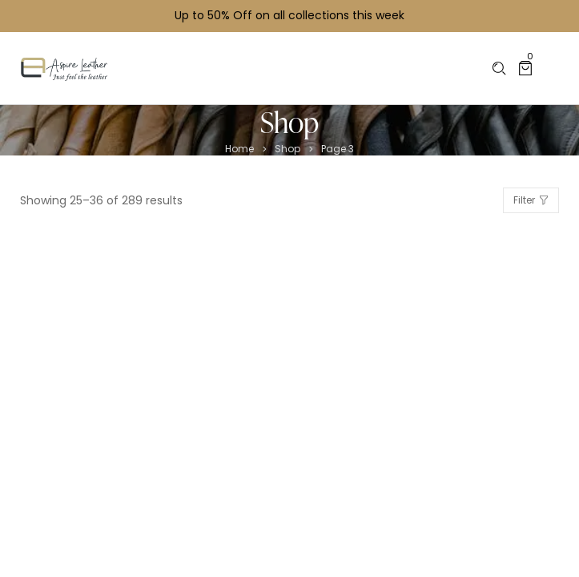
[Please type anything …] (499, 68)
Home (239, 149)
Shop (287, 149)
